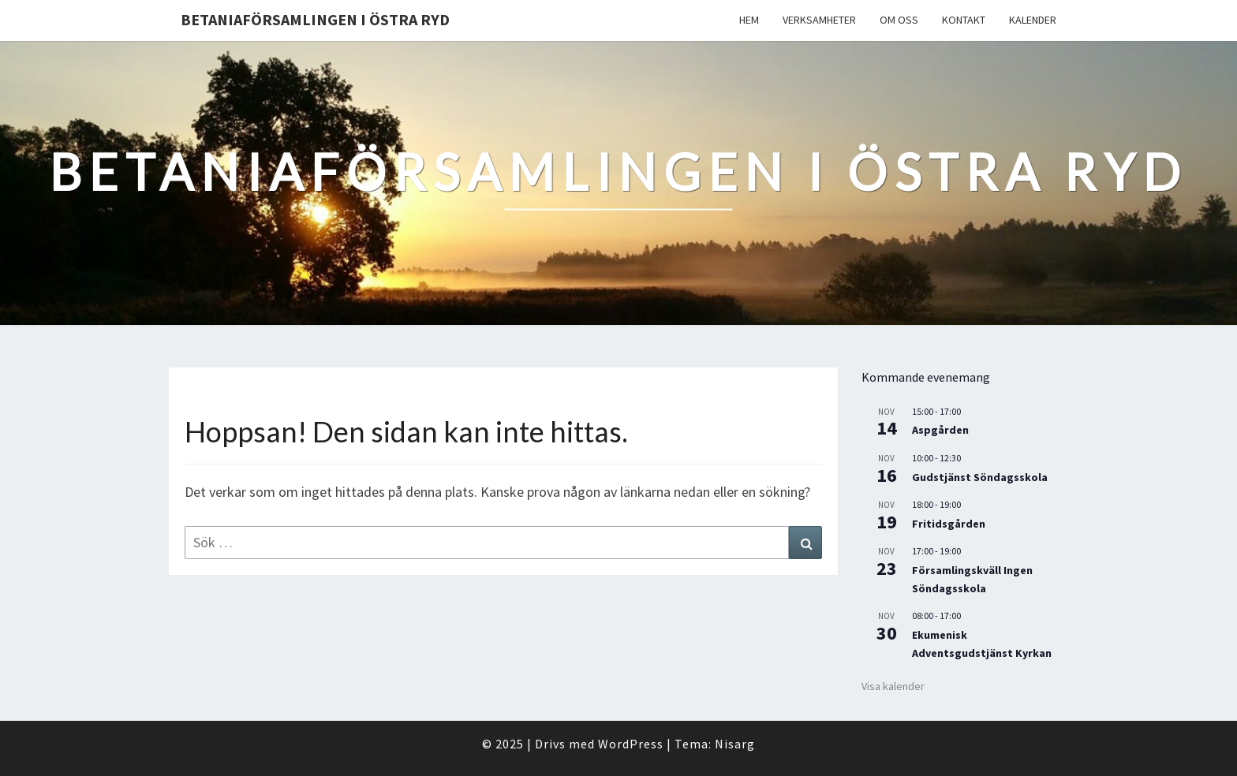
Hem (749, 20)
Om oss (899, 20)
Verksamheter (819, 20)
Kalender (1032, 20)
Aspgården (940, 430)
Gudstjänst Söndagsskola (980, 477)
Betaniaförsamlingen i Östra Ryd (315, 19)
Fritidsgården (948, 524)
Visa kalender (893, 686)
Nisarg (735, 744)
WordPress (630, 744)
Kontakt (963, 20)
